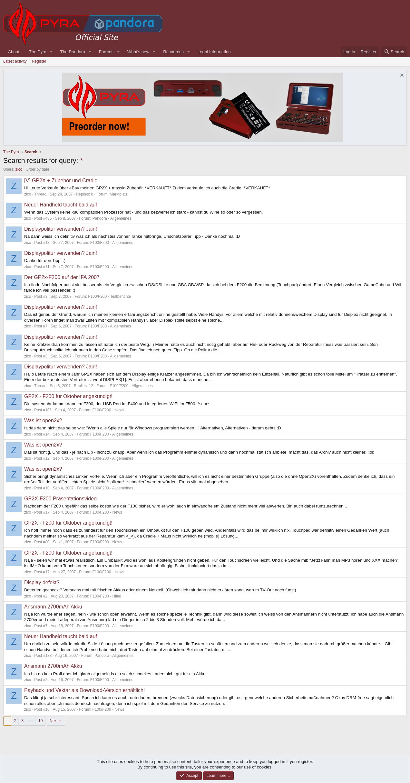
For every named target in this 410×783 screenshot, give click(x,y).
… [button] (31, 720)
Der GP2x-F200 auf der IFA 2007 (62, 277)
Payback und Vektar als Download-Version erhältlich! (84, 690)
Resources (173, 51)
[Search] (394, 51)
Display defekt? (41, 582)
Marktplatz (118, 194)
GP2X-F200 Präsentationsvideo (60, 498)
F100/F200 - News (108, 410)
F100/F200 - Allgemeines (111, 242)
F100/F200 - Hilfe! (105, 596)
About (13, 51)
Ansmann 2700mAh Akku (53, 606)
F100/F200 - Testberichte (109, 296)
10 (40, 720)
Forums (106, 51)
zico (18, 169)
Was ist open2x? (43, 420)
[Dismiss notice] (401, 76)
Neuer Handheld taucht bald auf (60, 204)
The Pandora (72, 51)
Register (39, 61)
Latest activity (15, 61)
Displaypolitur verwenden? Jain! (60, 229)
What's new (138, 51)
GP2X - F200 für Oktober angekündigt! (68, 396)
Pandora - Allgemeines (112, 218)
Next (54, 720)
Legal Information (214, 51)
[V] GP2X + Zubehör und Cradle (60, 180)
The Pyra (37, 51)
